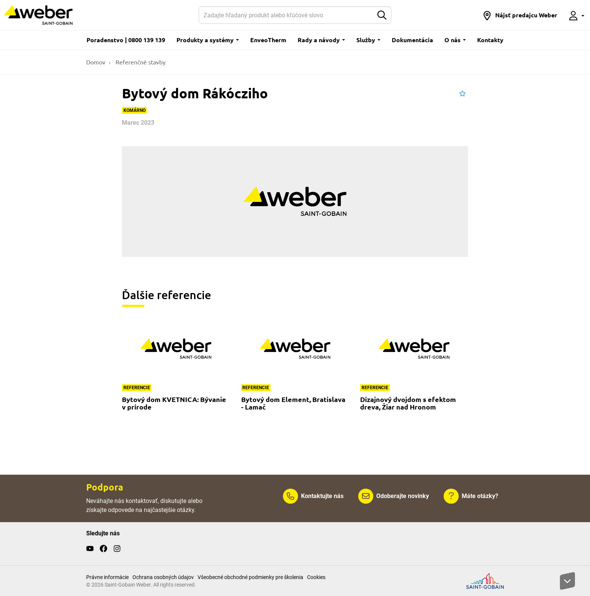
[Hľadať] (286, 15)
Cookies (316, 577)
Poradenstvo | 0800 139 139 (126, 40)
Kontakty (490, 40)
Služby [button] (368, 40)
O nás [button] (455, 40)
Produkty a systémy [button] (207, 40)
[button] (520, 15)
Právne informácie (107, 577)
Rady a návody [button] (321, 40)
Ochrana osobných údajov (163, 577)
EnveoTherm (268, 40)
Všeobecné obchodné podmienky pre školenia (250, 577)
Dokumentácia (412, 40)
